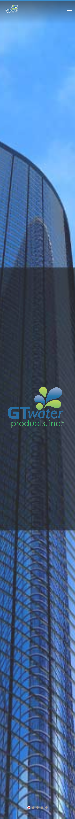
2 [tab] (33, 808)
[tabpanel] (37, 409)
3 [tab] (38, 808)
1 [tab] (28, 808)
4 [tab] (42, 808)
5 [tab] (46, 808)
